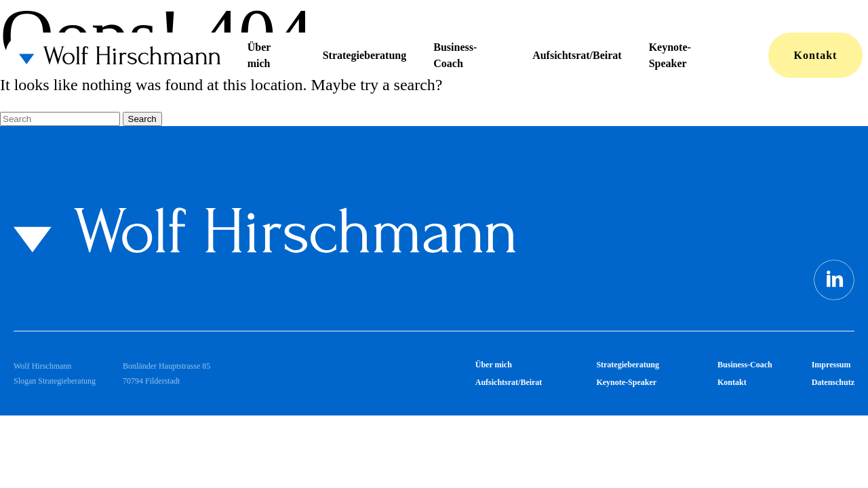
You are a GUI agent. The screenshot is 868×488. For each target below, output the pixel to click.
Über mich (259, 55)
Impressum (831, 364)
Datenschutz (833, 382)
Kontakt (815, 55)
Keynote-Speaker (670, 55)
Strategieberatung (365, 55)
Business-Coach (455, 55)
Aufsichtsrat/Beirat (577, 55)
